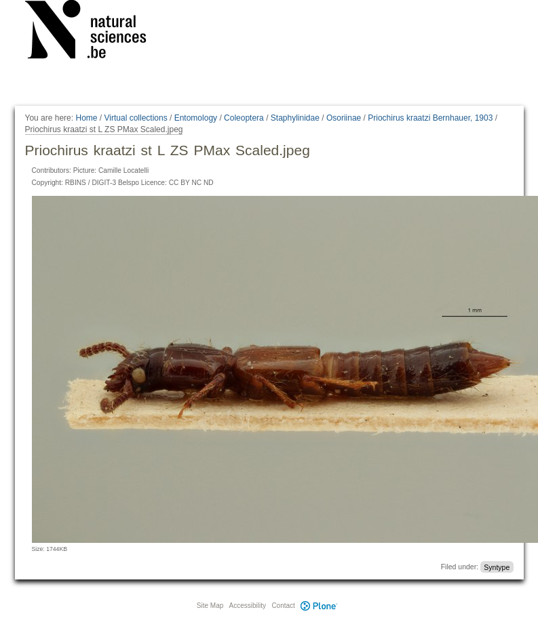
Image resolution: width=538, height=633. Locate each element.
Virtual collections (136, 118)
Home (86, 118)
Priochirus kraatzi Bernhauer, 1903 (430, 118)
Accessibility (247, 605)
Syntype (497, 567)
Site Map (210, 605)
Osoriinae (343, 118)
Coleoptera (244, 118)
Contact (282, 605)
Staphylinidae (295, 118)
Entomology (195, 118)
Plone (319, 605)
